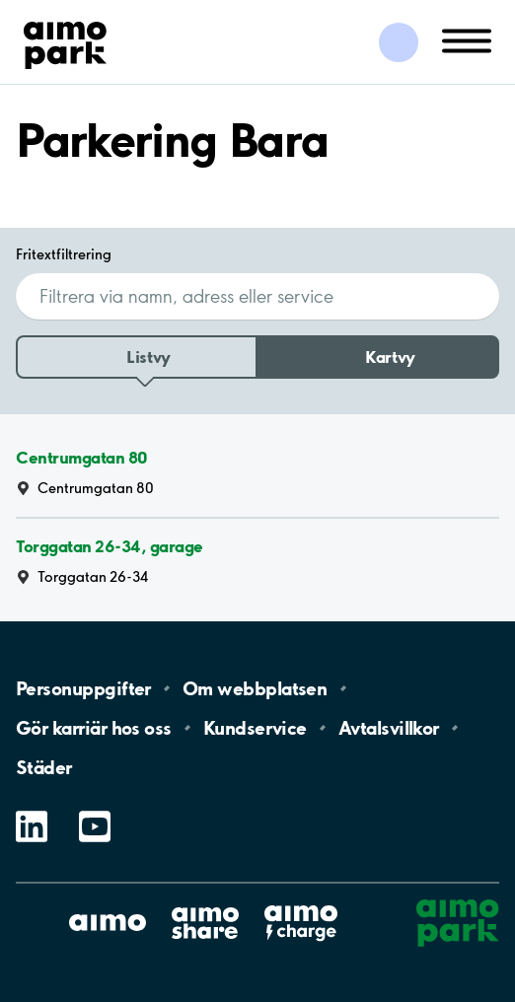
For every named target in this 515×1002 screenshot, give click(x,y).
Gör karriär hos (94, 728)
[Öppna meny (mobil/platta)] (466, 39)
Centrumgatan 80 (82, 457)
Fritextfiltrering (63, 254)
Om (255, 688)
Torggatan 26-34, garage (109, 546)
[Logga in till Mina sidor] (398, 42)
